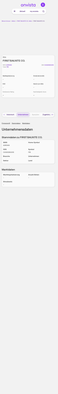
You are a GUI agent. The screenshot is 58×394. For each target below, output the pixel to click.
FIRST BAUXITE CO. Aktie (24, 21)
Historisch (10, 114)
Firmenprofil (6, 123)
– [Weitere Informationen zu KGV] (3, 87)
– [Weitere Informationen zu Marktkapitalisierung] (3, 79)
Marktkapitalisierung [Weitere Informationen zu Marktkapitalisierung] (8, 76)
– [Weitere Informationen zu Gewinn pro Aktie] (33, 87)
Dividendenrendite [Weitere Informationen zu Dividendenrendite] (38, 76)
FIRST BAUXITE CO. (39, 21)
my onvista (34, 11)
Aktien (13, 21)
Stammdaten (16, 123)
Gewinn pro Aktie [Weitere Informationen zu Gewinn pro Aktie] (38, 84)
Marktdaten (26, 123)
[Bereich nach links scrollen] (4, 114)
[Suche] (43, 11)
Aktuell (22, 11)
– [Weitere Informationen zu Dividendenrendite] (33, 79)
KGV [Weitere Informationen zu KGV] (4, 84)
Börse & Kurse (6, 21)
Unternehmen (23, 114)
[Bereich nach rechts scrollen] (52, 114)
